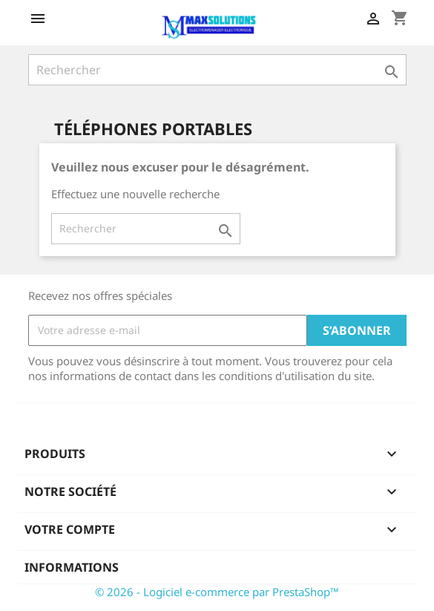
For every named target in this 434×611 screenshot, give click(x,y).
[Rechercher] (217, 69)
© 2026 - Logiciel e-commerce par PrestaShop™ (217, 591)
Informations (71, 567)
